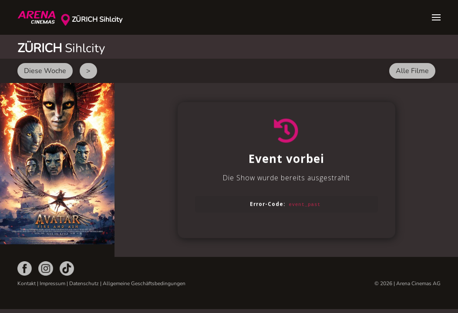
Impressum (52, 283)
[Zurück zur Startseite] (39, 17)
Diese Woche (45, 71)
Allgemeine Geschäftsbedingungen (144, 283)
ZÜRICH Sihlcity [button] (97, 19)
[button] (436, 17)
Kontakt (26, 283)
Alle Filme (412, 71)
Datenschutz (84, 283)
